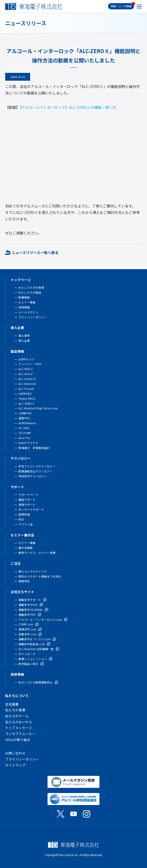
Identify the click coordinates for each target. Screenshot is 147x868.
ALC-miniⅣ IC (27, 379)
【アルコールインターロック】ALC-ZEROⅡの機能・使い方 (68, 107)
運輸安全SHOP (28, 605)
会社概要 (12, 704)
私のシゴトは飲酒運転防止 (35, 682)
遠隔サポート (27, 504)
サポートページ (28, 495)
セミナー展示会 (22, 535)
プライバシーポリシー (32, 317)
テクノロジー (21, 458)
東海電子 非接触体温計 (34, 448)
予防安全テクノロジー (32, 476)
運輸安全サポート (29, 600)
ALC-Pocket (26, 389)
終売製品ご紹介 (28, 664)
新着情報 (24, 297)
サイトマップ (15, 765)
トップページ (21, 279)
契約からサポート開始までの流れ (39, 576)
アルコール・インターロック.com (40, 620)
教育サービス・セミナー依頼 (37, 553)
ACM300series (27, 423)
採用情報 (24, 307)
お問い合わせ (15, 753)
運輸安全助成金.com (31, 644)
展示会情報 (25, 548)
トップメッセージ (18, 727)
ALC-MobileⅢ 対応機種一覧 (36, 649)
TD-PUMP (24, 433)
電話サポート (27, 500)
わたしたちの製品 (29, 292)
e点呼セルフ (26, 359)
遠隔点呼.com (27, 629)
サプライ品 (25, 524)
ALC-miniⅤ (25, 374)
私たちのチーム (17, 715)
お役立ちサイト (22, 591)
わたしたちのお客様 (31, 287)
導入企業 (17, 327)
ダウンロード (27, 654)
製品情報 (17, 351)
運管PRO (24, 418)
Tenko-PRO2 (26, 399)
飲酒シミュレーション (32, 659)
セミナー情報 (27, 302)
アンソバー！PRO (30, 364)
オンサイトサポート (31, 509)
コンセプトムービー (20, 733)
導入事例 (24, 336)
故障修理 (24, 514)
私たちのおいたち (18, 721)
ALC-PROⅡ (25, 369)
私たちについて (17, 695)
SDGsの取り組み (17, 739)
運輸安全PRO (27, 615)
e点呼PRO (25, 394)
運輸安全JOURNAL (30, 610)
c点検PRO (25, 413)
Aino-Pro (24, 438)
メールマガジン (28, 312)
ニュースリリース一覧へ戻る (35, 252)
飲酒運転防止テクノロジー (35, 471)
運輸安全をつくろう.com (34, 639)
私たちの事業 (15, 709)
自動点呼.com (27, 634)
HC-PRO (23, 428)
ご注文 (16, 563)
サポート (17, 486)
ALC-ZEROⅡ (26, 404)
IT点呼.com (25, 624)
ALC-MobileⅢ (27, 384)
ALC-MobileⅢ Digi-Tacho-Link (38, 408)
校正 (21, 519)
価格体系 (24, 581)
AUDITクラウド (28, 443)
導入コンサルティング (32, 571)
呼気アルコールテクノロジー (36, 466)
